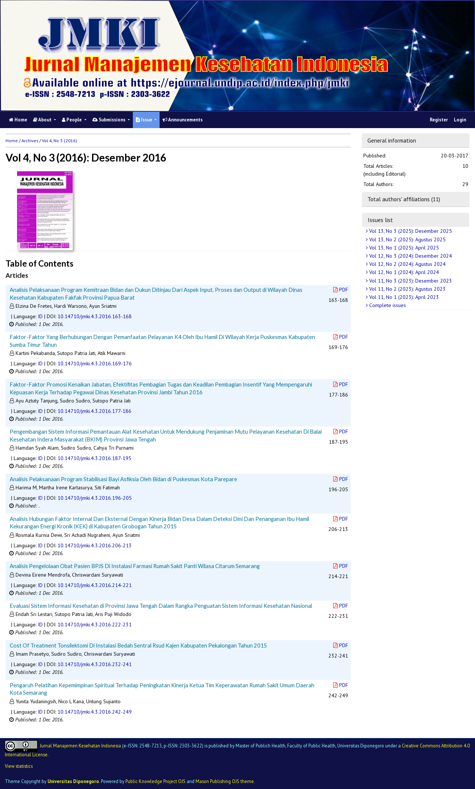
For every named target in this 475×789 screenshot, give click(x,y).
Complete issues (387, 305)
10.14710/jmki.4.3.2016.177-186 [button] (94, 411)
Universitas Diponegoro (73, 781)
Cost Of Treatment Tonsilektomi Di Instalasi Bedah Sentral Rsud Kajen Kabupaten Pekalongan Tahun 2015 (138, 645)
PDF (340, 289)
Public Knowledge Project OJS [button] (155, 781)
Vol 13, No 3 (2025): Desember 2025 (410, 231)
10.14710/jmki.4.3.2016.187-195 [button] (94, 458)
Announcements (183, 120)
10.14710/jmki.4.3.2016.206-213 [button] (95, 545)
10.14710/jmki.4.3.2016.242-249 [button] (95, 711)
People (72, 120)
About (43, 120)
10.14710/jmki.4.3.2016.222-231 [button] (95, 624)
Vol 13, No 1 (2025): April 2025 (403, 247)
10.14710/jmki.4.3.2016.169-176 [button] (95, 363)
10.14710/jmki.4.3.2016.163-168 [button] (95, 316)
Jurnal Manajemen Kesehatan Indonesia (80, 746)
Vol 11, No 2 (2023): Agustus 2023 (407, 289)
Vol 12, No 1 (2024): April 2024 (403, 272)
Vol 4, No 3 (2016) (59, 140)
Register (439, 120)
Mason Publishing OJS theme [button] (225, 781)
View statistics (19, 766)
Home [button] (12, 140)
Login (460, 120)
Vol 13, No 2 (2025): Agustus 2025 (407, 239)
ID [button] (40, 316)
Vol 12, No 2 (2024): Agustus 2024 (407, 264)
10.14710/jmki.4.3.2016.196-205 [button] (95, 498)
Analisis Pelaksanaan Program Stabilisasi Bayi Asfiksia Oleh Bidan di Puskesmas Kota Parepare (123, 479)
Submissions (109, 120)
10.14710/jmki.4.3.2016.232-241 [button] (95, 664)
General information (391, 140)
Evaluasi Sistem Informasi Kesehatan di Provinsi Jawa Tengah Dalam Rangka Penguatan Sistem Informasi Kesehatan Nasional (161, 605)
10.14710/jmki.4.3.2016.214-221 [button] (95, 585)
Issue (144, 120)
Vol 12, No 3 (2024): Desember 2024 (410, 255)
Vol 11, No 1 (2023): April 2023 (403, 297)
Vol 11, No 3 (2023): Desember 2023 (410, 280)
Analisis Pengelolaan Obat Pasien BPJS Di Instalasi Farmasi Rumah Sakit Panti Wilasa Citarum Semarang (135, 566)
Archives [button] (30, 140)
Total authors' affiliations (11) (403, 199)
